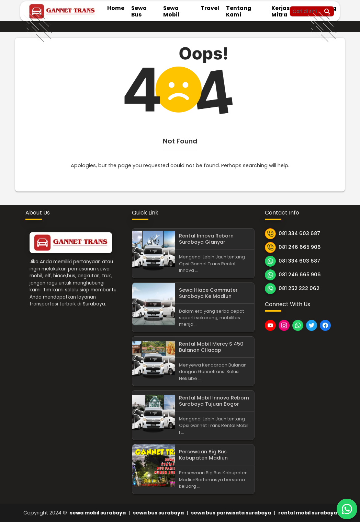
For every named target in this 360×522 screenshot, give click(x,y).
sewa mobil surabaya (98, 512)
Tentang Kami (238, 11)
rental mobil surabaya (307, 512)
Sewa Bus (139, 11)
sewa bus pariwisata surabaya (231, 512)
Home (115, 8)
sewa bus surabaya (158, 512)
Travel (210, 8)
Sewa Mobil (171, 11)
